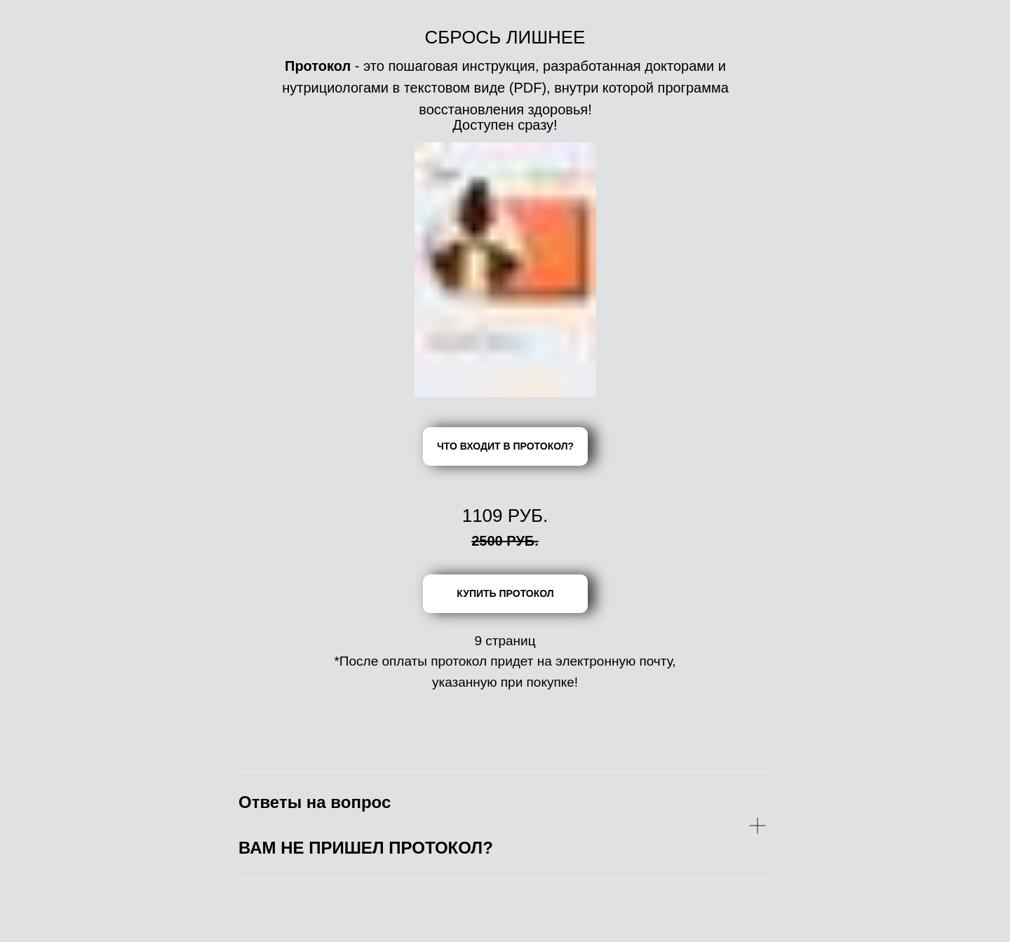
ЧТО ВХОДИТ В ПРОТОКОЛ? (505, 446)
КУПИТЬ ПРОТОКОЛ (505, 593)
